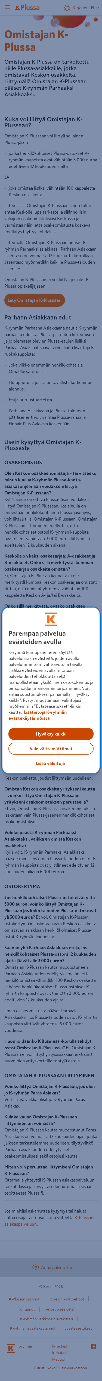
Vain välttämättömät (51, 748)
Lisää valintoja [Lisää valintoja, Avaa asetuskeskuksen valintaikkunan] (50, 763)
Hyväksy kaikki (51, 734)
